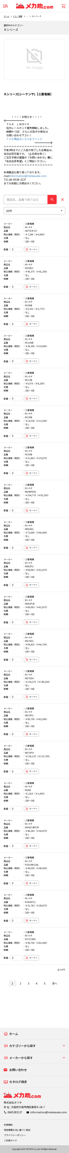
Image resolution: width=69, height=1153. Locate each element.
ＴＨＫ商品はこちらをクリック (23, 139)
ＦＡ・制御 (17, 16)
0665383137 (15, 1112)
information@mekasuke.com (28, 176)
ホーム (6, 16)
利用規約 (8, 1124)
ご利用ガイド (10, 1140)
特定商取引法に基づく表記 (17, 1129)
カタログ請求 (18, 1081)
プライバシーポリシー (15, 1135)
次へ (54, 983)
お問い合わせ (18, 1069)
